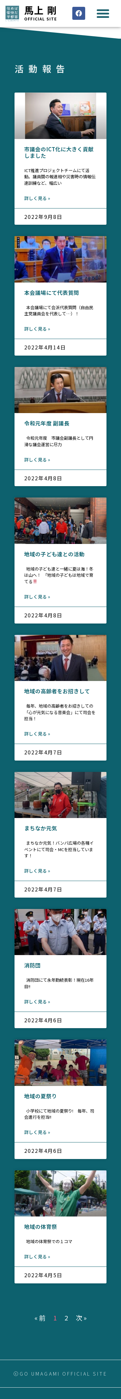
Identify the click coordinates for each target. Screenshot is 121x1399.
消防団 (32, 965)
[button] (103, 13)
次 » (81, 1317)
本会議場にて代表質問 (51, 292)
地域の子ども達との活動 (54, 554)
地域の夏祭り (40, 1096)
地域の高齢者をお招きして (57, 691)
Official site (40, 18)
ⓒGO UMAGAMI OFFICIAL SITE (61, 1373)
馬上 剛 (40, 10)
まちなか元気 (40, 828)
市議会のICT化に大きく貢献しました (59, 152)
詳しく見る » (37, 198)
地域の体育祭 (40, 1226)
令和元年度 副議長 (46, 423)
